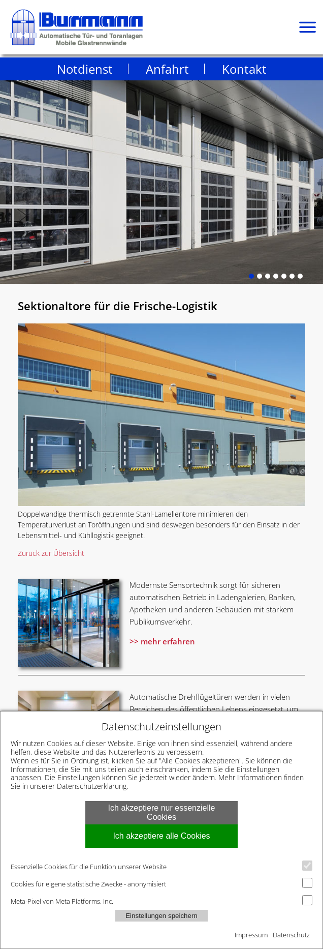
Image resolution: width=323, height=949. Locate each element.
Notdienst (85, 69)
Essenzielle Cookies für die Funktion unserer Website (161, 866)
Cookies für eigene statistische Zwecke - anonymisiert (161, 883)
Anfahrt (167, 69)
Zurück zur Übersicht (51, 553)
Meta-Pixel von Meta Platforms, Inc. (161, 900)
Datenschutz (291, 934)
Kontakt (244, 69)
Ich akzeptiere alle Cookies (161, 836)
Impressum (251, 934)
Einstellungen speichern (161, 916)
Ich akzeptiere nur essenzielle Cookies (161, 812)
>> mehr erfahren (162, 641)
